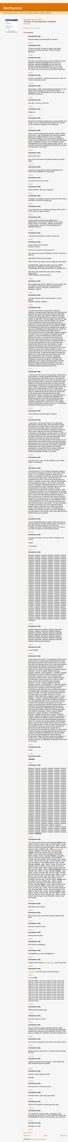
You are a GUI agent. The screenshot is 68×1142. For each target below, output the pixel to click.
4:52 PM (30, 292)
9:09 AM (30, 1036)
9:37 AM (30, 653)
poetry (7, 26)
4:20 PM (30, 239)
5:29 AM (30, 203)
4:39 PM (30, 938)
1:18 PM (30, 644)
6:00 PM (30, 417)
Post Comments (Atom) (39, 1139)
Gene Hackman (48, 962)
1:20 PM (30, 762)
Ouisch (30, 977)
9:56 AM (30, 72)
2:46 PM (30, 175)
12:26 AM (30, 1013)
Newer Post (27, 1135)
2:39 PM (30, 1089)
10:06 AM (30, 83)
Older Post (63, 1135)
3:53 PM (30, 929)
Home (45, 1135)
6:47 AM (30, 1022)
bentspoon (12, 8)
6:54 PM (30, 106)
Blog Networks (9, 20)
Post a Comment (28, 1132)
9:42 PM (30, 966)
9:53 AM (30, 55)
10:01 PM (30, 1004)
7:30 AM (30, 150)
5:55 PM (30, 369)
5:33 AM (30, 1129)
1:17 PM (30, 623)
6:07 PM (30, 947)
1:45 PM (30, 920)
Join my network (11, 30)
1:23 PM (30, 836)
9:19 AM (30, 1045)
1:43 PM (30, 910)
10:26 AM (30, 1108)
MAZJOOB (27, 23)
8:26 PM (30, 184)
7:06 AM (30, 1098)
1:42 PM (30, 901)
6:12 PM (30, 516)
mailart (11, 26)
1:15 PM (30, 549)
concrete (8, 28)
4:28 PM (30, 1120)
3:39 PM (30, 115)
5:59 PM (30, 408)
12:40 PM (30, 164)
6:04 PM (30, 465)
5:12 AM (30, 97)
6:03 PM (30, 454)
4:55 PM (30, 193)
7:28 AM (30, 214)
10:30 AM (30, 532)
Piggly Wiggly (58, 849)
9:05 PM (30, 956)
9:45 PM (30, 975)
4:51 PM (30, 127)
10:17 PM (30, 1056)
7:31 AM (30, 230)
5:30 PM (30, 304)
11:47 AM (30, 1080)
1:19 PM (30, 753)
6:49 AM (30, 278)
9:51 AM (30, 42)
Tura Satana (32, 972)
